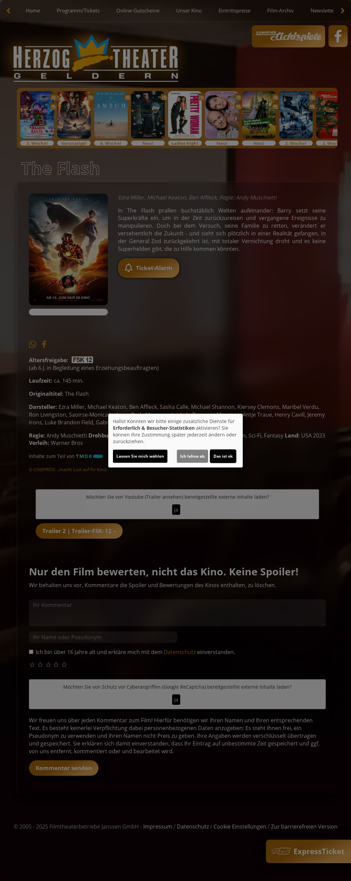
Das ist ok (223, 456)
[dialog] (175, 440)
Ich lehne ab (192, 456)
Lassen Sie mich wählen (140, 456)
